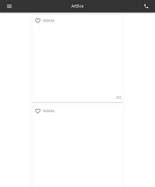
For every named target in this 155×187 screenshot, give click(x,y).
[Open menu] (9, 6)
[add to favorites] (38, 111)
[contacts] (146, 6)
